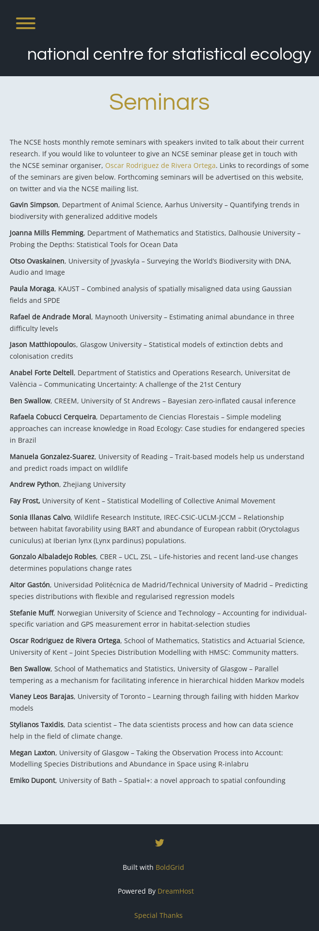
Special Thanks (158, 915)
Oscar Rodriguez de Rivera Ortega (160, 165)
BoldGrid (170, 867)
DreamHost (176, 891)
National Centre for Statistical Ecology (169, 54)
